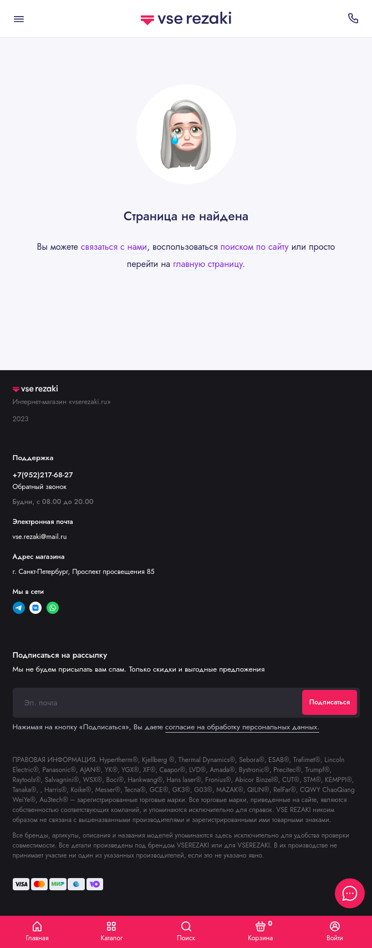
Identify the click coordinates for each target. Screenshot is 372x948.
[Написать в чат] (350, 893)
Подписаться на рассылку (60, 655)
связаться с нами (114, 246)
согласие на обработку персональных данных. (242, 727)
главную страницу (207, 264)
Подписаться (329, 702)
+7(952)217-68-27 (43, 475)
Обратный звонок (40, 487)
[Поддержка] (354, 18)
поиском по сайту (255, 246)
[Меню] (19, 18)
